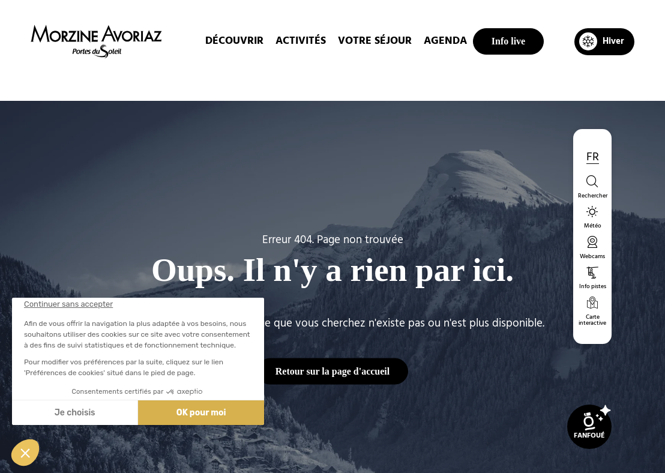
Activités (300, 41)
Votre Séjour (375, 41)
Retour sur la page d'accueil (332, 371)
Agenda (445, 41)
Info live (508, 41)
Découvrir (234, 41)
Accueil (262, 80)
